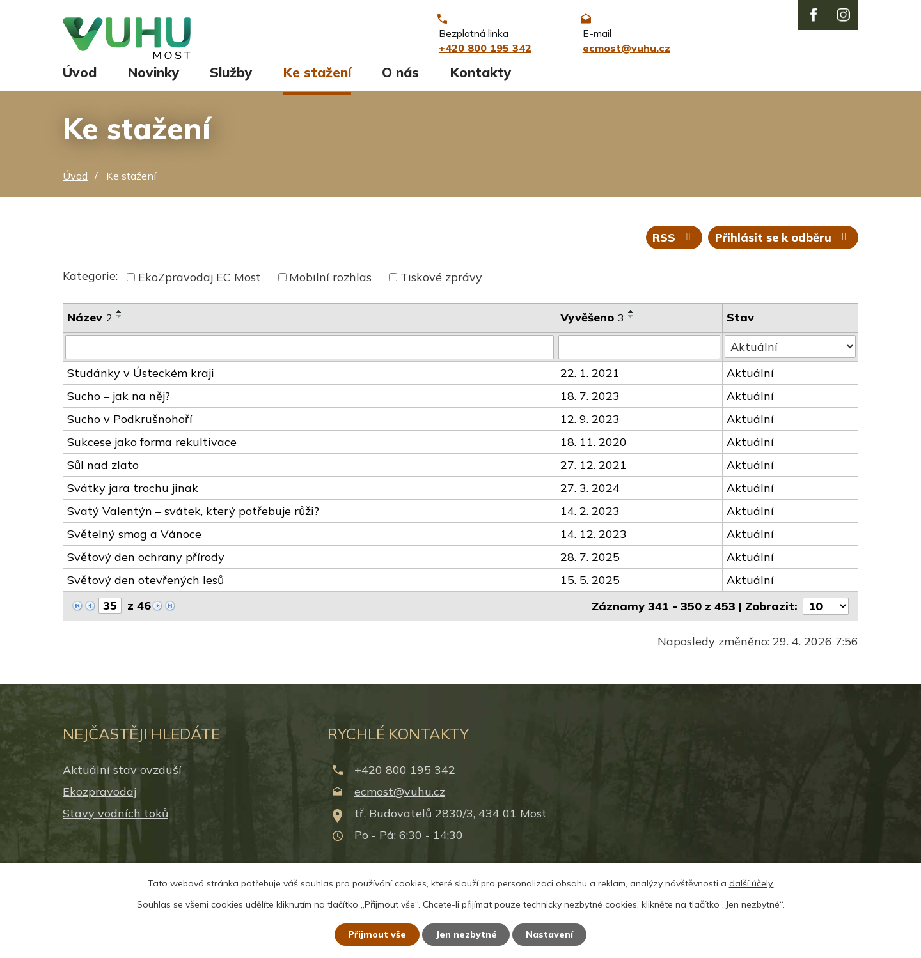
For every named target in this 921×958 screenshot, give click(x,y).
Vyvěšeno (592, 327)
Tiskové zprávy (441, 286)
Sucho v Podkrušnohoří (130, 428)
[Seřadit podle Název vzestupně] (120, 320)
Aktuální (750, 382)
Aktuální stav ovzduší (122, 778)
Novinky (153, 81)
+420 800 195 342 (404, 778)
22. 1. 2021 (590, 382)
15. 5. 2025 (590, 589)
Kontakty (480, 81)
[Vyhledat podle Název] (309, 356)
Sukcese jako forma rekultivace (152, 451)
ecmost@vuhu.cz (399, 800)
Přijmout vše (377, 934)
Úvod (80, 81)
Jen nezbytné (466, 934)
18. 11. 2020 (593, 451)
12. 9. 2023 (590, 428)
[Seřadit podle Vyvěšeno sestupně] (631, 325)
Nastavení (550, 934)
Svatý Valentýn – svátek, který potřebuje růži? (193, 520)
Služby (231, 81)
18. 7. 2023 (590, 405)
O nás (400, 81)
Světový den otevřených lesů (145, 589)
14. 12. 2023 (593, 543)
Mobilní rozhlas (330, 286)
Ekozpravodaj (99, 800)
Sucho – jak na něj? (118, 405)
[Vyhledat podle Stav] (790, 355)
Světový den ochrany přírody (145, 566)
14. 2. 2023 (590, 520)
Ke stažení (317, 81)
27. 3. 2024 (590, 497)
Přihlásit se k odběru (783, 246)
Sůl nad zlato (103, 474)
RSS (674, 246)
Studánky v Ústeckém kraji (140, 382)
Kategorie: (90, 285)
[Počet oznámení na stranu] (826, 615)
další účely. (751, 883)
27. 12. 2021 (593, 474)
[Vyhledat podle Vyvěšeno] (639, 356)
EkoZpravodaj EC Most (199, 286)
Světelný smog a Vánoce (134, 543)
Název (90, 327)
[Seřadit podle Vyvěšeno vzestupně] (631, 320)
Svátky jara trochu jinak (132, 497)
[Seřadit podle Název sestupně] (120, 325)
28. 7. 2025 (590, 566)
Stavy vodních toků (115, 822)
